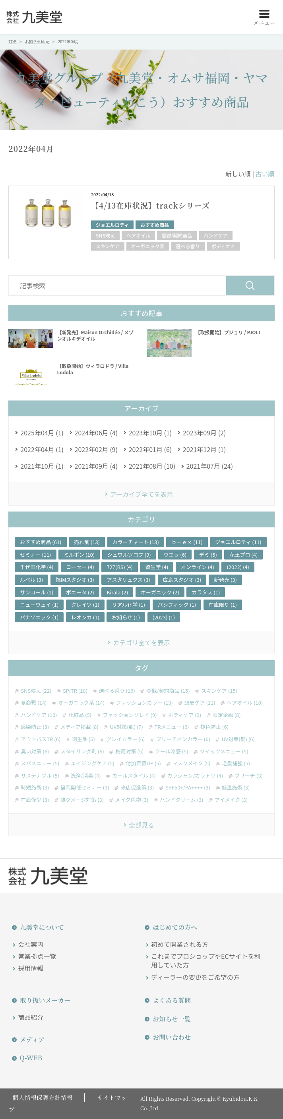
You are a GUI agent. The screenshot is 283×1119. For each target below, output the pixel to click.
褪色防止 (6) (214, 727)
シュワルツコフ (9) (129, 554)
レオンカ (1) (85, 617)
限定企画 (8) (227, 715)
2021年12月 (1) (204, 449)
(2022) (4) (238, 567)
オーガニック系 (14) (81, 702)
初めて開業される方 (179, 944)
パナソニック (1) (39, 617)
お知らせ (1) (126, 617)
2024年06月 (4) (96, 432)
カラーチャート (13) (135, 542)
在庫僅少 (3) (35, 800)
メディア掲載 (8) (79, 727)
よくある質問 (168, 1000)
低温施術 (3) (236, 787)
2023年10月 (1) (150, 432)
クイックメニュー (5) (224, 751)
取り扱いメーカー (41, 1000)
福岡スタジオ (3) (75, 579)
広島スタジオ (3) (182, 579)
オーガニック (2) (160, 592)
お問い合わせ (168, 1037)
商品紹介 (30, 1017)
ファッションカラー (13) (144, 702)
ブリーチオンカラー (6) (183, 739)
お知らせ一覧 (168, 1018)
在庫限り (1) (223, 604)
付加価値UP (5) (143, 763)
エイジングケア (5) (92, 763)
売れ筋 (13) (87, 542)
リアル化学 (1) (128, 604)
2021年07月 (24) (209, 466)
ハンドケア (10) (39, 715)
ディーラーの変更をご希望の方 (195, 977)
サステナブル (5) (40, 775)
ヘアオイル (138, 235)
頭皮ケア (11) (199, 702)
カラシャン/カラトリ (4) (195, 775)
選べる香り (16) (117, 691)
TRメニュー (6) (172, 727)
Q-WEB (27, 1057)
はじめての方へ (171, 927)
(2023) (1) (164, 617)
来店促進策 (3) (137, 787)
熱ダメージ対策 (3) (82, 800)
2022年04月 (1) (42, 449)
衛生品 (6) (83, 739)
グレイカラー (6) (125, 739)
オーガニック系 (148, 246)
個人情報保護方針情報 (40, 1097)
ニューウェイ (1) (39, 604)
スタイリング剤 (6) (82, 751)
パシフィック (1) (177, 604)
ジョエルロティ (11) (238, 542)
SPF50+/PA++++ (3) (187, 787)
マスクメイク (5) (192, 763)
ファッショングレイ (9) (130, 715)
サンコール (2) (36, 592)
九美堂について (38, 927)
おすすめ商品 (154, 224)
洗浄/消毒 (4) (86, 775)
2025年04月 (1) (42, 432)
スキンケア (108, 246)
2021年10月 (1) (42, 466)
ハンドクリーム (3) (182, 800)
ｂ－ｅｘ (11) (186, 542)
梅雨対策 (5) (129, 751)
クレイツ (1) (85, 604)
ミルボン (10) (79, 554)
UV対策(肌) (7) (126, 727)
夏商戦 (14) (34, 702)
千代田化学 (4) (36, 567)
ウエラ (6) (174, 554)
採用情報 (30, 968)
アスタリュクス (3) (128, 579)
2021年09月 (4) (96, 466)
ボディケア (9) (184, 715)
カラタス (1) (206, 592)
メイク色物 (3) (132, 800)
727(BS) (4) (119, 567)
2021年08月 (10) (152, 466)
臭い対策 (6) (35, 751)
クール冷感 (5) (171, 751)
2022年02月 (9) (96, 449)
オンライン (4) (197, 567)
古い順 (265, 173)
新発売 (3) (225, 579)
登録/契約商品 (177, 235)
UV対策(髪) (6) (237, 739)
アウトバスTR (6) (40, 739)
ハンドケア (216, 235)
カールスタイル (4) (134, 775)
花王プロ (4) (243, 554)
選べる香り (188, 246)
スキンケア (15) (219, 691)
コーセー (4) (80, 567)
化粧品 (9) (79, 715)
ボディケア (223, 246)
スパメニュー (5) (40, 763)
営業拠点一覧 (37, 956)
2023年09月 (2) (204, 432)
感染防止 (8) (35, 727)
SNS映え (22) (36, 691)
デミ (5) (208, 554)
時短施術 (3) (35, 787)
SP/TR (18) (75, 691)
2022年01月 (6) (150, 449)
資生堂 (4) (156, 567)
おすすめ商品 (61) (40, 542)
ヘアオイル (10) (245, 702)
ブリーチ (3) (249, 775)
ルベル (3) (31, 579)
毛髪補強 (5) (236, 763)
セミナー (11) (35, 554)
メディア (28, 1039)
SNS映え (105, 235)
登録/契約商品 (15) (168, 691)
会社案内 (30, 944)
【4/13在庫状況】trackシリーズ (153, 205)
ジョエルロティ (112, 224)
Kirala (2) (117, 592)
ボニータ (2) (80, 592)
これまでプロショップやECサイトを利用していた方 (206, 961)
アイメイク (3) (231, 800)
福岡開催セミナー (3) (84, 787)
